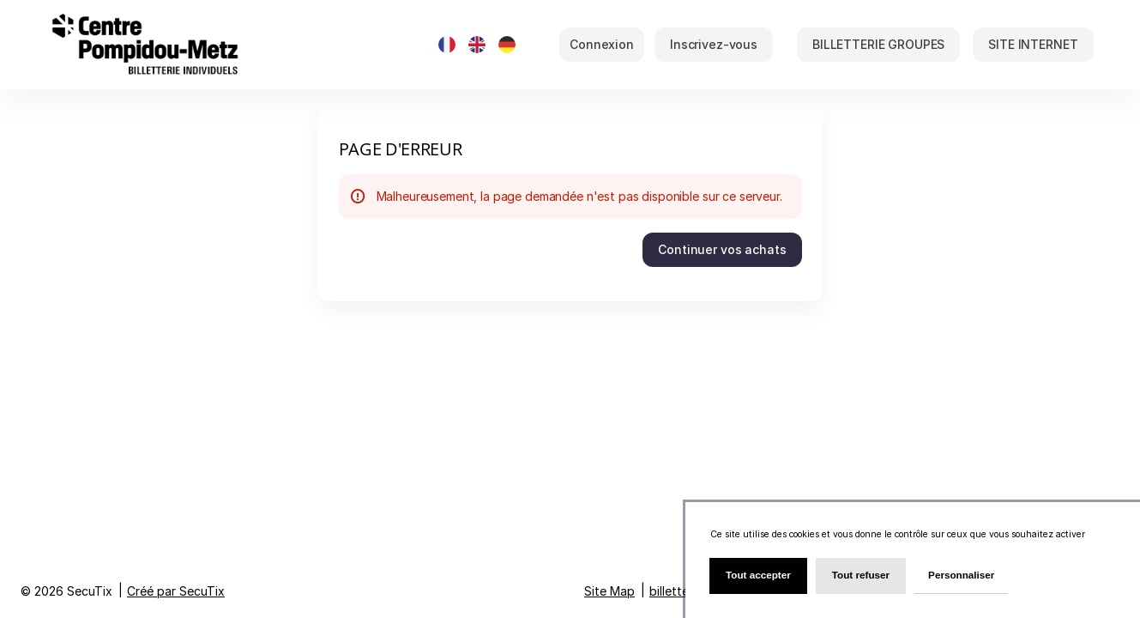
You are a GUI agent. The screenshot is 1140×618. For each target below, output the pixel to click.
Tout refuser (861, 574)
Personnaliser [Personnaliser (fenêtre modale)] (961, 574)
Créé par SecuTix (176, 591)
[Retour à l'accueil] (218, 44)
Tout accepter (758, 574)
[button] (878, 44)
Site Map (609, 591)
